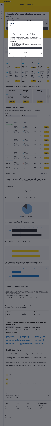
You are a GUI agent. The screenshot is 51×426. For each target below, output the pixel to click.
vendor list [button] (13, 35)
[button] (25, 48)
